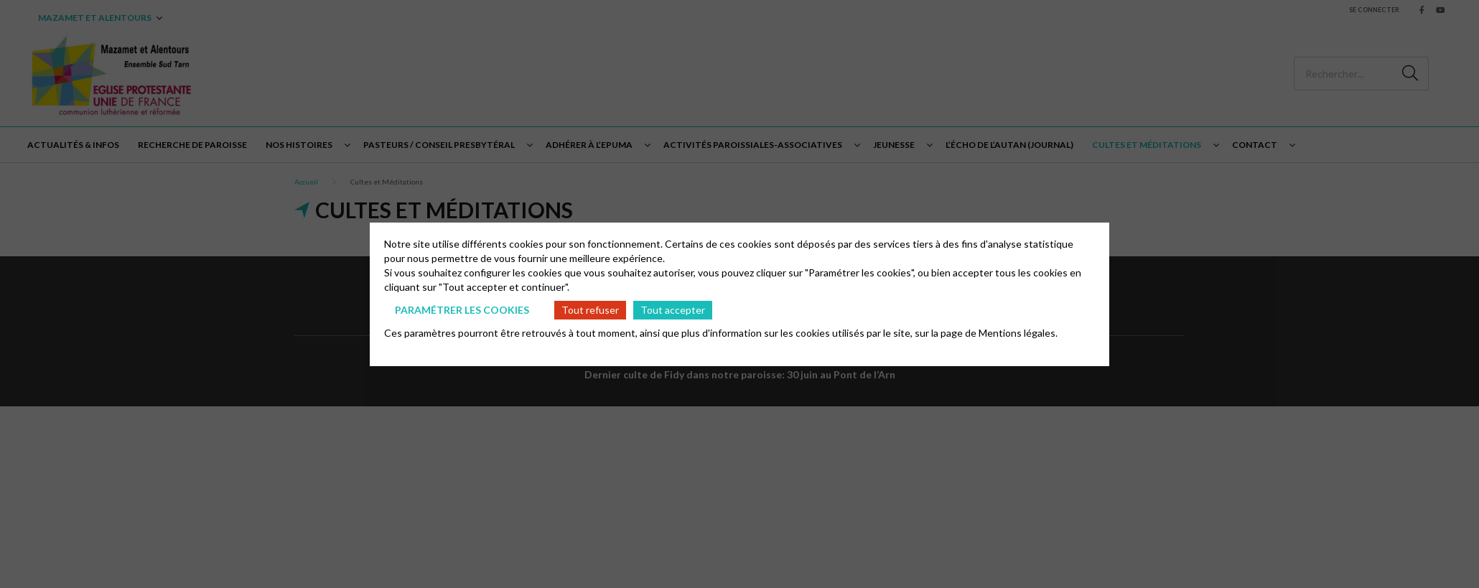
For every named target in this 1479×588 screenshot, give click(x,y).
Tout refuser (590, 310)
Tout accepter (672, 310)
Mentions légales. (1018, 333)
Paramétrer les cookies (462, 310)
